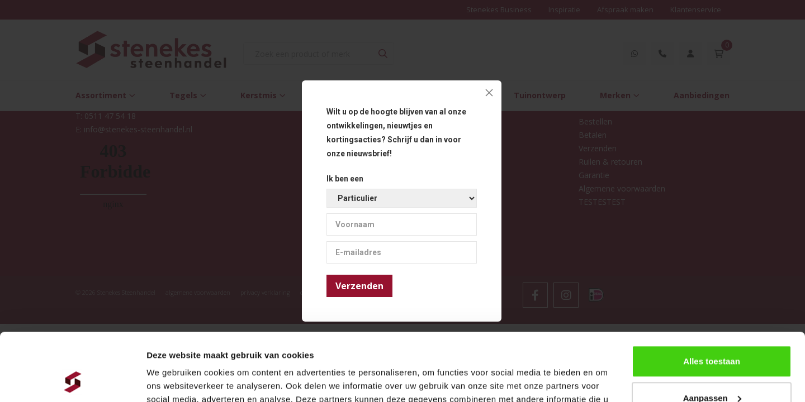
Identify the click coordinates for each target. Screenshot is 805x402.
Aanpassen (712, 334)
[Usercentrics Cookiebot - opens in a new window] (72, 380)
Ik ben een (344, 178)
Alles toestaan (711, 298)
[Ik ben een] (401, 198)
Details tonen (173, 380)
